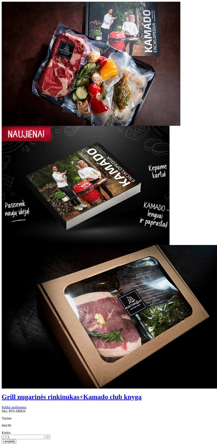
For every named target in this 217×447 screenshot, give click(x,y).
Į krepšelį (9, 441)
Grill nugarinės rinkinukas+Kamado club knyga (72, 397)
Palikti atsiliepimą (14, 407)
